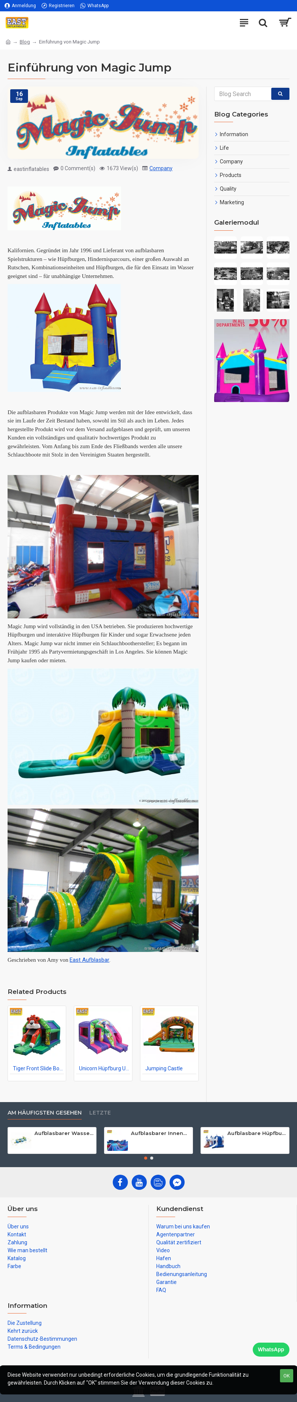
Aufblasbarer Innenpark (160, 1133)
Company (161, 168)
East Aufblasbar (89, 959)
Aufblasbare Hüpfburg (256, 1133)
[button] (145, 1158)
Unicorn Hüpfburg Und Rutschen (104, 1068)
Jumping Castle (164, 1068)
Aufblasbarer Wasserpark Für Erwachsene (63, 1133)
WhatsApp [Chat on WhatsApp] (271, 1349)
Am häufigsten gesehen (45, 1113)
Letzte (100, 1113)
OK (286, 1376)
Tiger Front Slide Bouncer (38, 1068)
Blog (25, 42)
